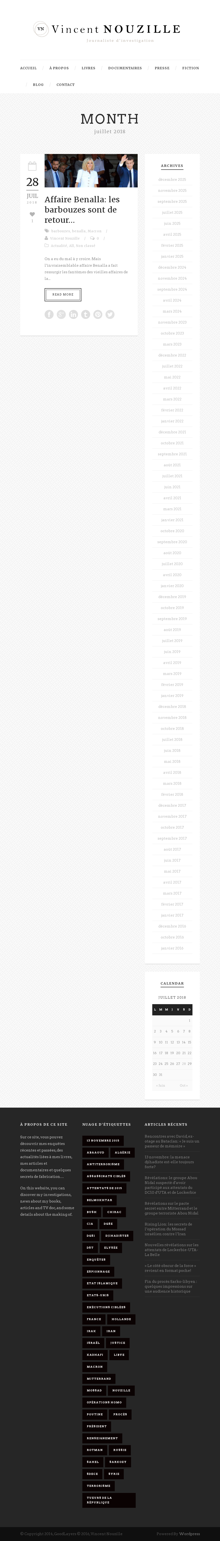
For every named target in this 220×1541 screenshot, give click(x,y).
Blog (38, 85)
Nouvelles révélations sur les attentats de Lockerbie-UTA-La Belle (172, 1250)
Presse (162, 68)
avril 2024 (172, 300)
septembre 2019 (172, 619)
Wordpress (189, 1534)
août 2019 (172, 630)
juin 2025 (172, 223)
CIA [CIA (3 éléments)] (90, 1223)
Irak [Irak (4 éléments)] (91, 1331)
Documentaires (125, 68)
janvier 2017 (172, 915)
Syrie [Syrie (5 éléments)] (113, 1474)
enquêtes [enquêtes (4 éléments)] (96, 1259)
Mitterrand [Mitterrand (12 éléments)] (99, 1378)
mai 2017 (172, 871)
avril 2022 (172, 388)
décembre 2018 (172, 706)
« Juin (160, 1085)
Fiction (190, 68)
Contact (66, 85)
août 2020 (172, 553)
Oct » (184, 1085)
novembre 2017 (172, 816)
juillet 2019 (172, 641)
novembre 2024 (172, 278)
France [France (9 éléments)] (94, 1319)
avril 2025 (172, 234)
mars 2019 (172, 674)
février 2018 (172, 794)
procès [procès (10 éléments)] (120, 1414)
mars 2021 (172, 509)
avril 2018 (172, 772)
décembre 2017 (172, 805)
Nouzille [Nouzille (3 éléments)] (121, 1390)
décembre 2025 (172, 179)
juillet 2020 (172, 564)
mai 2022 (172, 377)
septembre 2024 (172, 289)
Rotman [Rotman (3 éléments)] (95, 1450)
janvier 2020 (172, 586)
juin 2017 (172, 860)
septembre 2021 (172, 454)
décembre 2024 (172, 267)
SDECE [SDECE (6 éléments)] (92, 1474)
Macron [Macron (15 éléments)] (95, 1366)
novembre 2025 (172, 190)
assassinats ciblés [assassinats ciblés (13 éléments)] (106, 1176)
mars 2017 (172, 893)
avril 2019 (172, 663)
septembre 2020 (172, 542)
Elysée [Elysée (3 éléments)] (111, 1247)
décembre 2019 (172, 597)
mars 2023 (172, 344)
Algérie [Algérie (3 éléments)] (122, 1152)
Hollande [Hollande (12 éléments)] (121, 1319)
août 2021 (172, 465)
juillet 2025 (172, 212)
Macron (95, 231)
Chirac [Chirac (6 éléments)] (114, 1212)
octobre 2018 (172, 728)
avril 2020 (172, 575)
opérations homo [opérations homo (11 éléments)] (104, 1402)
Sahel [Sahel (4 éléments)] (93, 1462)
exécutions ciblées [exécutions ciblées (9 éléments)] (106, 1307)
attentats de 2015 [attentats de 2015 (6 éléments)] (104, 1188)
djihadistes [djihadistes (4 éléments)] (117, 1235)
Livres (89, 68)
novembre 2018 (172, 717)
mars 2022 (172, 399)
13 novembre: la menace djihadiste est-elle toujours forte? (169, 1162)
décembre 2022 (172, 355)
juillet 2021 (172, 476)
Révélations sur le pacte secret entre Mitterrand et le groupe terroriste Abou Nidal (172, 1208)
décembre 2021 (172, 432)
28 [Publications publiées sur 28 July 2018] (184, 1064)
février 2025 (172, 245)
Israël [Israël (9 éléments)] (93, 1343)
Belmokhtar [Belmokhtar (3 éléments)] (99, 1200)
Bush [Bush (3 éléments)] (92, 1212)
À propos (59, 68)
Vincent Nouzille (65, 238)
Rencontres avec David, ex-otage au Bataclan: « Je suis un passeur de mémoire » (172, 1141)
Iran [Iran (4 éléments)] (111, 1331)
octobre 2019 (172, 608)
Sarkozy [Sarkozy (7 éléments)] (118, 1462)
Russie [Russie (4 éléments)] (119, 1450)
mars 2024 (172, 311)
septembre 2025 (172, 201)
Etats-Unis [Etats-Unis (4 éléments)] (98, 1295)
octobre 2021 (172, 443)
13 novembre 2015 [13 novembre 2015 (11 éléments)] (103, 1140)
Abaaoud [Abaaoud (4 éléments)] (95, 1152)
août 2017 (172, 849)
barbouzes (60, 231)
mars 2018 (172, 783)
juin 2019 (172, 652)
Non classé (86, 246)
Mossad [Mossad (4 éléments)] (94, 1390)
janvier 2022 (172, 421)
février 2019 (172, 685)
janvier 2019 (172, 696)
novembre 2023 (172, 322)
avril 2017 (172, 882)
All (71, 246)
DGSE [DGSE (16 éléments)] (108, 1223)
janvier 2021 (172, 520)
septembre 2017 (172, 838)
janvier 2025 (172, 256)
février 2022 (172, 410)
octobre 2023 (172, 333)
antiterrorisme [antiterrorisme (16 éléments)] (103, 1164)
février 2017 (172, 904)
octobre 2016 (172, 937)
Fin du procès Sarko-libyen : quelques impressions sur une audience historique (171, 1286)
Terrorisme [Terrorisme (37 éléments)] (98, 1486)
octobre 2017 (172, 827)
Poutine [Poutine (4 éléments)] (95, 1414)
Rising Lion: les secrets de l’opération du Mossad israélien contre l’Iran (168, 1229)
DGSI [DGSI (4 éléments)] (91, 1235)
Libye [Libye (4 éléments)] (119, 1355)
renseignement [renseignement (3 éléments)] (102, 1438)
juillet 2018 (172, 739)
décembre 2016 (172, 926)
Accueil (28, 68)
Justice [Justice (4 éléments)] (117, 1343)
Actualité (59, 246)
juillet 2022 (172, 366)
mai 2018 (172, 761)
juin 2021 (172, 487)
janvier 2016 (172, 948)
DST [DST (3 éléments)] (90, 1247)
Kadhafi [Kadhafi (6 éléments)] (95, 1355)
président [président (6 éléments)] (97, 1426)
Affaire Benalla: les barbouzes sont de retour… (82, 210)
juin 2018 (172, 750)
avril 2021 (172, 498)
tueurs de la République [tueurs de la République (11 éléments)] (99, 1500)
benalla (79, 231)
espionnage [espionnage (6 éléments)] (98, 1271)
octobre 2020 (172, 531)
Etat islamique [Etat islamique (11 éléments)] (102, 1283)
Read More (63, 294)
